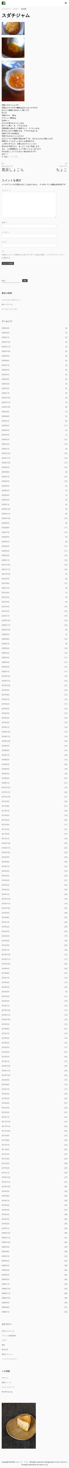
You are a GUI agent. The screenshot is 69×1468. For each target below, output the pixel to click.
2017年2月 (5, 834)
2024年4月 (5, 435)
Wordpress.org (42, 1465)
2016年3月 (5, 885)
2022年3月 (5, 551)
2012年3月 (5, 1108)
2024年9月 (5, 412)
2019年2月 (5, 722)
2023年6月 (5, 481)
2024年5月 (5, 430)
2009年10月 (6, 1242)
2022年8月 (5, 528)
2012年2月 (5, 1112)
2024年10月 (6, 407)
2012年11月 (6, 1071)
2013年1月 (5, 1061)
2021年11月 (6, 569)
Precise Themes (60, 1462)
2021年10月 (6, 574)
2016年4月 (5, 880)
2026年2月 (5, 333)
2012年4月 (5, 1103)
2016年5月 (5, 876)
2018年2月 (5, 778)
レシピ (10, 156)
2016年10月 (6, 852)
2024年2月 (5, 444)
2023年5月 (5, 486)
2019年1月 (5, 727)
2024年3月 (5, 439)
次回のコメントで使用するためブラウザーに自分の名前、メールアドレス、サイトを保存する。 (33, 256)
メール (5, 232)
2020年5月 (5, 653)
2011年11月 (6, 1126)
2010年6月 (5, 1205)
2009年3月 (5, 1275)
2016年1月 (5, 894)
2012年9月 (5, 1080)
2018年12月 (6, 732)
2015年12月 (6, 899)
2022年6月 (5, 537)
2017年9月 (5, 801)
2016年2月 (5, 890)
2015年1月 (5, 950)
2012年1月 (5, 1117)
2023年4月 (5, 490)
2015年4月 (5, 936)
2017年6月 (5, 815)
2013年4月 (5, 1047)
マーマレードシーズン (10, 309)
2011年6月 (5, 1149)
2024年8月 (5, 416)
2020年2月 (5, 667)
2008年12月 (6, 1289)
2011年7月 (5, 1145)
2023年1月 (5, 504)
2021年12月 (6, 565)
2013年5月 (5, 1043)
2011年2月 (5, 1168)
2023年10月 (6, 463)
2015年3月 (5, 941)
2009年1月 (5, 1284)
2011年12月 (6, 1122)
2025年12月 (6, 342)
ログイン (5, 1378)
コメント (6, 190)
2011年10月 (6, 1131)
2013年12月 (6, 1010)
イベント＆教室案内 (9, 1336)
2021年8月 (5, 583)
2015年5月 (5, 931)
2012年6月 (5, 1094)
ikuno (15, 9)
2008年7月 (5, 1312)
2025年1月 (5, 393)
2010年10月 (6, 1187)
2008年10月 (6, 1298)
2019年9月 (5, 690)
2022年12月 (6, 509)
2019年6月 (5, 704)
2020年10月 (6, 630)
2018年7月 (5, 755)
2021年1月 (5, 616)
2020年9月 (5, 634)
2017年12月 (6, 787)
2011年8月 (5, 1140)
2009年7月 (5, 1256)
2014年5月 (5, 987)
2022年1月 (5, 560)
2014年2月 (5, 1001)
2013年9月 (5, 1024)
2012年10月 (6, 1075)
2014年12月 (6, 954)
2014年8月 (5, 973)
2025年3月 (5, 384)
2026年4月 (5, 328)
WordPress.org (7, 1392)
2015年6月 (5, 927)
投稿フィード (6, 1382)
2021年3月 (5, 607)
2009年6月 (5, 1261)
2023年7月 (5, 477)
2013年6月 (5, 1038)
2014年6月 (5, 982)
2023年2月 (5, 500)
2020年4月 (5, 657)
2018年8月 (5, 750)
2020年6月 (5, 648)
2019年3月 (5, 718)
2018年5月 (5, 764)
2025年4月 (5, 379)
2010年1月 (5, 1228)
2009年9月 (5, 1247)
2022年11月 (6, 514)
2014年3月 (5, 996)
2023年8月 (5, 472)
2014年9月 (5, 968)
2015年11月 (6, 903)
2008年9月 (5, 1303)
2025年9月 (5, 356)
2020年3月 (5, 662)
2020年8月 (5, 639)
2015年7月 (5, 922)
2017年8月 (5, 806)
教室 (3, 1345)
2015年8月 (5, 917)
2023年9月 (5, 467)
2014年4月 (5, 992)
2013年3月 (5, 1052)
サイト (4, 242)
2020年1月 (5, 671)
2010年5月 (5, 1210)
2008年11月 (6, 1293)
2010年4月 (5, 1214)
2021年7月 (5, 588)
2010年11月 (6, 1182)
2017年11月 (6, 792)
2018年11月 (6, 736)
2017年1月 (5, 839)
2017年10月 (6, 797)
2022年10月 (6, 518)
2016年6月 (5, 871)
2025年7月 (5, 365)
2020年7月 (5, 644)
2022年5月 (5, 542)
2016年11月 (6, 848)
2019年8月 (5, 695)
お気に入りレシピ (8, 1331)
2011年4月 (5, 1159)
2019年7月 (5, 699)
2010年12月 (6, 1177)
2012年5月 (5, 1098)
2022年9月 (5, 523)
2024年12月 (6, 398)
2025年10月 (6, 351)
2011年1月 (5, 1173)
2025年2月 (5, 388)
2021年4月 (5, 602)
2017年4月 (5, 825)
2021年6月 (5, 593)
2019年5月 (5, 709)
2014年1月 (5, 1006)
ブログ (4, 1340)
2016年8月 (5, 862)
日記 (16, 156)
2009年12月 (6, 1233)
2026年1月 (5, 337)
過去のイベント (7, 1354)
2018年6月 (5, 760)
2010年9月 (5, 1191)
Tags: (6, 157)
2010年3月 (5, 1219)
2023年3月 (5, 495)
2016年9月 (5, 857)
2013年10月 (6, 1019)
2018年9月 (5, 746)
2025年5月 (5, 374)
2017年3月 (5, 829)
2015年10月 (6, 908)
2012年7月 (5, 1089)
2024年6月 (5, 425)
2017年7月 (5, 811)
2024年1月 (5, 449)
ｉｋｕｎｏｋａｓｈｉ (10, 1359)
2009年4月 (5, 1270)
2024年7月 (5, 421)
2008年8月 (5, 1307)
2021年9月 (5, 579)
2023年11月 (6, 458)
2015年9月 (5, 913)
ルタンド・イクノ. (22, 1462)
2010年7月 (5, 1200)
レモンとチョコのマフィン (11, 300)
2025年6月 (5, 370)
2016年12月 (6, 843)
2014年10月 (6, 964)
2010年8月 (5, 1196)
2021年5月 (5, 597)
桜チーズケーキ (7, 304)
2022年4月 (5, 546)
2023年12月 (6, 453)
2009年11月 (6, 1238)
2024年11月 (6, 402)
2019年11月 (6, 681)
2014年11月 (6, 959)
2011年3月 (5, 1163)
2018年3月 (5, 774)
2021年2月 (5, 611)
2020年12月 (6, 620)
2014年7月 (5, 978)
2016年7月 (5, 866)
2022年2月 (5, 555)
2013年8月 (5, 1029)
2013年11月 (6, 1015)
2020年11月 (6, 625)
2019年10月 (6, 685)
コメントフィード (8, 1387)
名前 (4, 222)
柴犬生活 (5, 1349)
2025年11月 (6, 347)
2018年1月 (5, 783)
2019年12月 (6, 676)
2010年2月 (5, 1224)
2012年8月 (5, 1084)
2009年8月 (5, 1251)
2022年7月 (5, 532)
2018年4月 (5, 769)
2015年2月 (5, 945)
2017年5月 (5, 820)
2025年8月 (5, 361)
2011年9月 (5, 1136)
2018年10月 (6, 741)
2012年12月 (6, 1066)
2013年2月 (5, 1057)
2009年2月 (5, 1279)
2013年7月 (5, 1033)
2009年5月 (5, 1265)
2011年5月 (5, 1154)
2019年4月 (5, 713)
